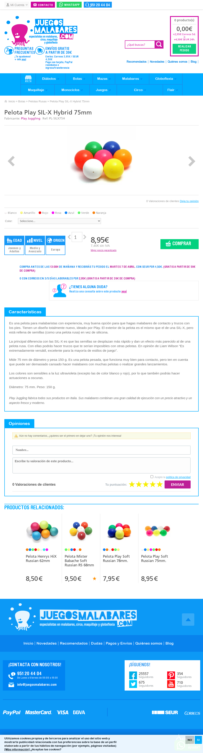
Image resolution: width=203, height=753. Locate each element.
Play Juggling (30, 118)
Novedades (157, 61)
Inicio (11, 101)
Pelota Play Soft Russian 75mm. (154, 558)
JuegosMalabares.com (40, 31)
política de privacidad (178, 477)
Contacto (45, 5)
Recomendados (137, 61)
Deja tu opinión (189, 201)
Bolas (77, 78)
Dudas (96, 643)
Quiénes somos (177, 61)
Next (191, 161)
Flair (171, 90)
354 (184, 675)
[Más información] (17, 749)
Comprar (181, 244)
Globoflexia (164, 78)
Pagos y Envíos (119, 643)
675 (146, 684)
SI (198, 740)
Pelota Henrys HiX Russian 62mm (41, 558)
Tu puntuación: (116, 484)
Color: (9, 221)
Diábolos (49, 78)
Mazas (102, 78)
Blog (193, 61)
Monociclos (70, 90)
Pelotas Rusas (37, 101)
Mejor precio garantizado (104, 250)
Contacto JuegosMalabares (34, 675)
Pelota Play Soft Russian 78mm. (116, 558)
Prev (11, 161)
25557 (146, 675)
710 (184, 684)
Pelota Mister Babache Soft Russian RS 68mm (79, 560)
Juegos (101, 90)
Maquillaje (36, 90)
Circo (138, 90)
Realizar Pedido (184, 48)
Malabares (130, 78)
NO (190, 740)
